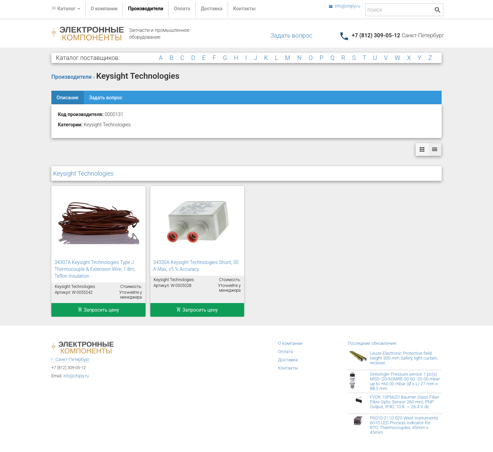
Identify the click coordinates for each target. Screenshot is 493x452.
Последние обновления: (372, 343)
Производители (145, 8)
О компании (104, 8)
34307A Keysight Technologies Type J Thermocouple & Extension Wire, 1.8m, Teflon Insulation (94, 269)
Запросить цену (98, 310)
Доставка (211, 8)
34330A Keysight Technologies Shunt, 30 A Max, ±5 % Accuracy (196, 266)
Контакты (244, 8)
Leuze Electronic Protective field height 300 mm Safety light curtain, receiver (404, 358)
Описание (67, 97)
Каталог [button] (65, 8)
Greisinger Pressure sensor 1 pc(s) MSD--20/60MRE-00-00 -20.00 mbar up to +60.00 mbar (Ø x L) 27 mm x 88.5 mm (405, 381)
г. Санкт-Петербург (70, 359)
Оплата (182, 8)
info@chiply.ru (344, 6)
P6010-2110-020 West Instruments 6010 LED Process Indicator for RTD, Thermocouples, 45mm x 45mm (404, 425)
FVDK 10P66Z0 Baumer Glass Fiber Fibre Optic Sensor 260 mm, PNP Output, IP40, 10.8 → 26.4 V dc (404, 401)
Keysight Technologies (83, 173)
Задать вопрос (291, 35)
